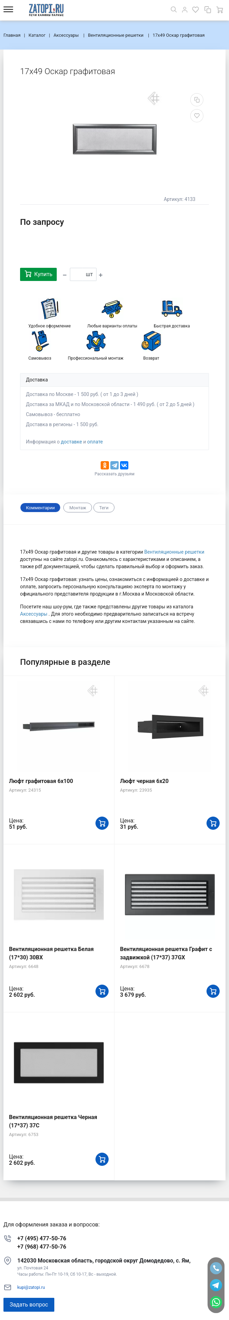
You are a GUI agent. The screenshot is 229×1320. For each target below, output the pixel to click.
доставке (71, 442)
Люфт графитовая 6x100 (41, 781)
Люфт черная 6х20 (144, 781)
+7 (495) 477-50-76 (41, 1238)
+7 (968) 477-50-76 (41, 1246)
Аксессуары (34, 614)
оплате (95, 442)
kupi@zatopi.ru (31, 1287)
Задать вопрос (29, 1304)
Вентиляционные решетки (174, 552)
